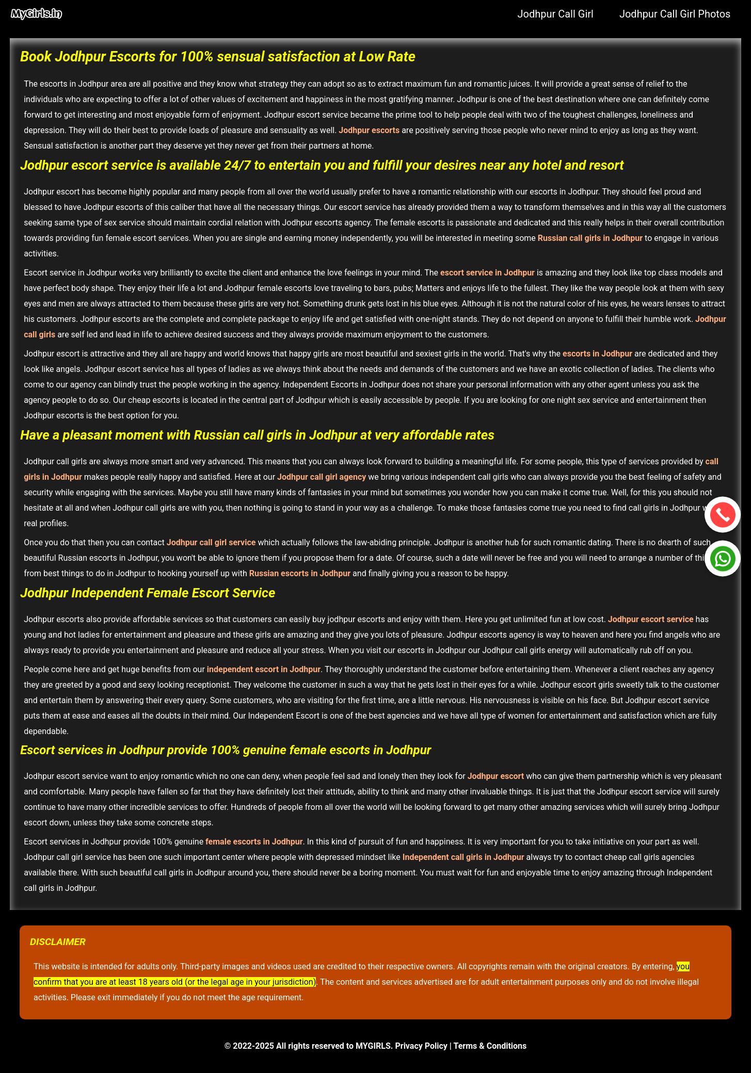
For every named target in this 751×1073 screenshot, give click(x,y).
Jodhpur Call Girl (555, 14)
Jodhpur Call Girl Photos (675, 14)
